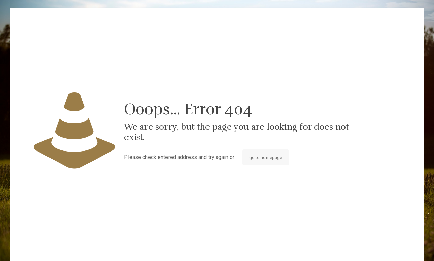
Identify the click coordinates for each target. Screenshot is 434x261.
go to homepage (265, 157)
